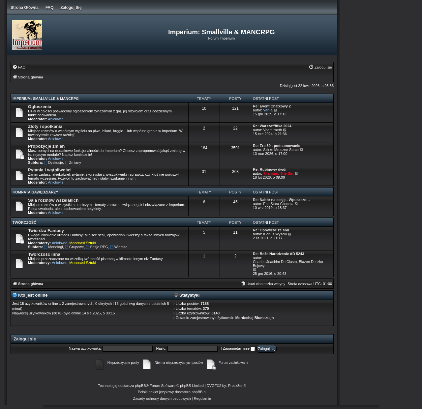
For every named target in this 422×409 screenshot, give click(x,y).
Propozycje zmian (46, 146)
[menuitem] (18, 67)
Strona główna (25, 7)
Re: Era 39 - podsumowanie (276, 146)
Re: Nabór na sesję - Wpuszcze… (281, 200)
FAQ (49, 7)
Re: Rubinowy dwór (270, 169)
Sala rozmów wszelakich (53, 200)
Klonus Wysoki (275, 234)
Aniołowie (56, 119)
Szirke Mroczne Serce (281, 150)
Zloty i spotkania (45, 126)
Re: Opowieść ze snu (271, 230)
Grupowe (74, 247)
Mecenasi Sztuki (82, 243)
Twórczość (24, 222)
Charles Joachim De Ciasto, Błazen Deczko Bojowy (288, 264)
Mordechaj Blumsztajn (254, 318)
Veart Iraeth (272, 130)
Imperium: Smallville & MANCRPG (46, 99)
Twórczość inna (44, 254)
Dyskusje (53, 162)
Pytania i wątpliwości (50, 169)
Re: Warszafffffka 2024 (272, 126)
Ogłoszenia (39, 106)
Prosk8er (235, 386)
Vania (268, 110)
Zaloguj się (70, 7)
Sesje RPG (97, 247)
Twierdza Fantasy (46, 230)
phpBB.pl (199, 392)
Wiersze (119, 247)
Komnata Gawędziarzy (35, 192)
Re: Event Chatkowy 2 (272, 106)
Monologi (53, 247)
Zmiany (73, 162)
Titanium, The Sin (278, 173)
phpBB (140, 386)
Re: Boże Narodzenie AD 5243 (278, 254)
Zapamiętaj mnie (239, 348)
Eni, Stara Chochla (278, 204)
